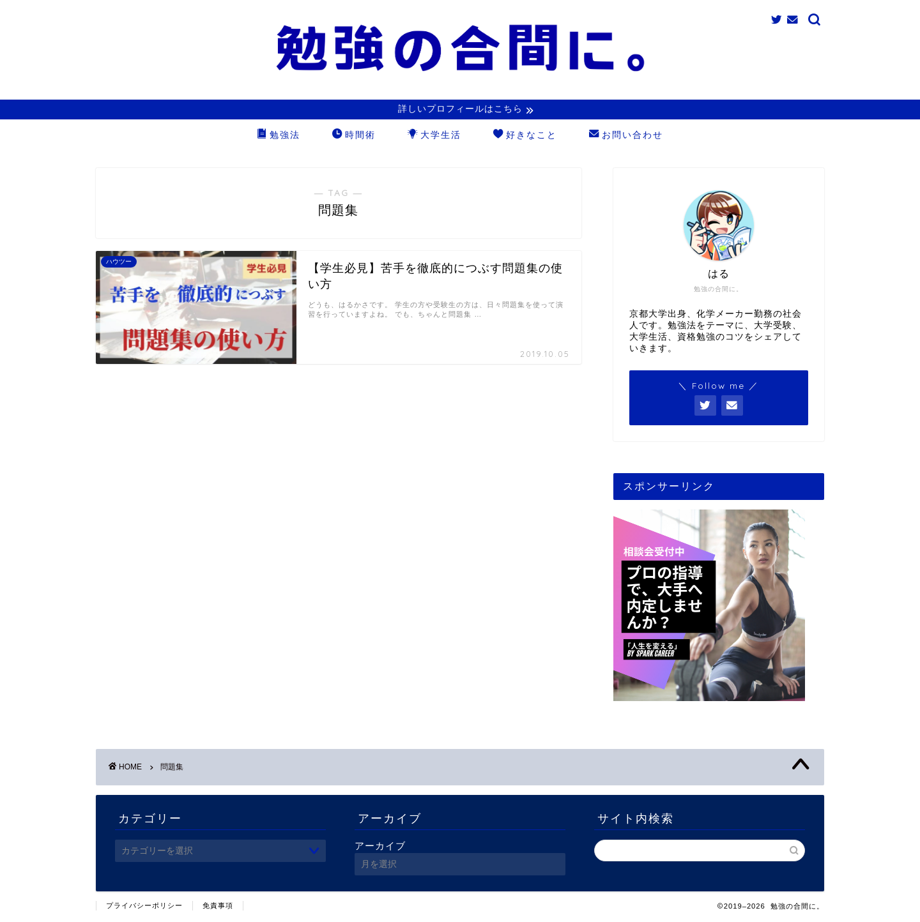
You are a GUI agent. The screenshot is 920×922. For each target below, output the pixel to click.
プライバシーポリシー (144, 907)
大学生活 (434, 136)
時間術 (354, 136)
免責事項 (218, 907)
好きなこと (525, 136)
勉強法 (278, 136)
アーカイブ (380, 847)
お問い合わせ (626, 136)
